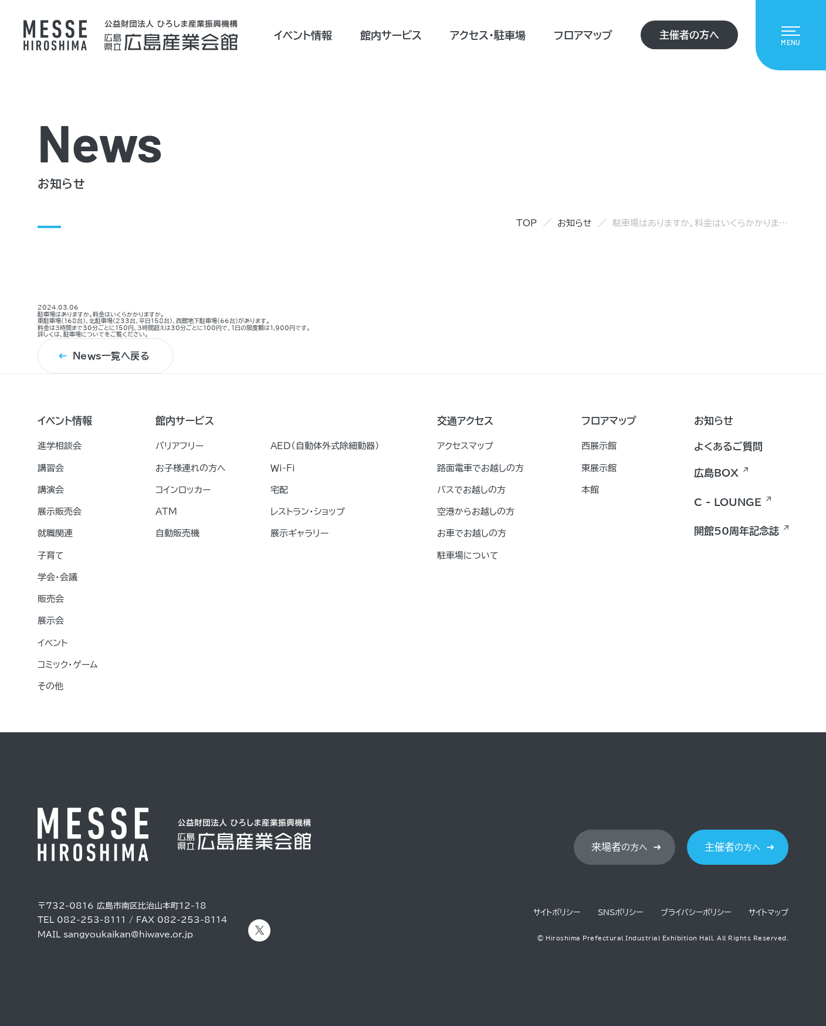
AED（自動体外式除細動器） (325, 445)
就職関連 (55, 533)
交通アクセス (465, 421)
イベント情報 (303, 35)
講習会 (51, 468)
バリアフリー (179, 445)
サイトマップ (768, 912)
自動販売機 (177, 533)
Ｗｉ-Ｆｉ (282, 468)
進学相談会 (60, 445)
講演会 (51, 489)
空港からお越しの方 (475, 511)
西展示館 (599, 445)
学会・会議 (57, 577)
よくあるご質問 (728, 446)
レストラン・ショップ (307, 511)
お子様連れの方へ (190, 468)
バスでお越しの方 (471, 489)
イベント (52, 642)
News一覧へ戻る (111, 356)
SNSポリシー (620, 912)
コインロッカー (183, 489)
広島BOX (716, 473)
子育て (51, 555)
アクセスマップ (465, 445)
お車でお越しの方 (471, 533)
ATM (166, 511)
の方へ (619, 847)
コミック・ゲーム (68, 664)
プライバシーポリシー (696, 912)
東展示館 (599, 468)
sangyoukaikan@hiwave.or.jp (128, 934)
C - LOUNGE (727, 502)
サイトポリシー (556, 912)
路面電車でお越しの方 (480, 468)
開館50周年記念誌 (736, 531)
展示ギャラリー (299, 533)
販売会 (51, 598)
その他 (50, 686)
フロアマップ (583, 35)
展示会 (51, 620)
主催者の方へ (689, 35)
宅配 (279, 489)
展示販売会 (60, 511)
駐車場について (83, 335)
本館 (590, 489)
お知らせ (574, 223)
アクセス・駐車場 (488, 35)
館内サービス (391, 35)
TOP (526, 223)
